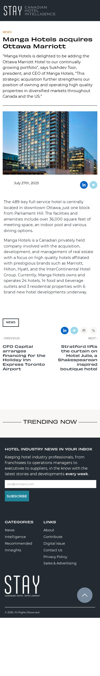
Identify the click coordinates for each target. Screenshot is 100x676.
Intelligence (15, 536)
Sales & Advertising (60, 563)
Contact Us (52, 550)
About (48, 530)
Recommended (18, 543)
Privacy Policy (55, 557)
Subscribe (17, 496)
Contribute (52, 536)
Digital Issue (54, 543)
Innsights (13, 550)
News (10, 322)
